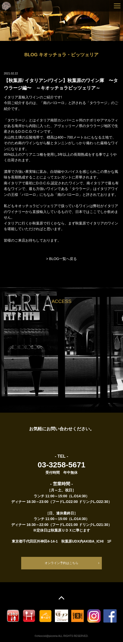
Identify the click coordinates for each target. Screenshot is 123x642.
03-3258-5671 (61, 464)
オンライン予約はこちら (61, 563)
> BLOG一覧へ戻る (61, 259)
